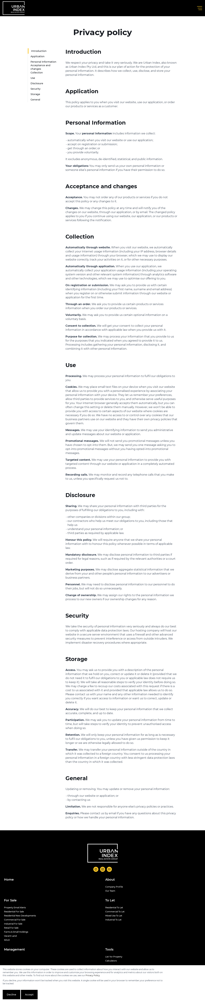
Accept (29, 994)
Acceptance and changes (40, 67)
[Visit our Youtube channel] (109, 869)
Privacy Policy (93, 975)
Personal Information (43, 61)
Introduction (39, 51)
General (35, 99)
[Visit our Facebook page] (96, 869)
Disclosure (37, 83)
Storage (35, 94)
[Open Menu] (199, 8)
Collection (37, 72)
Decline (11, 994)
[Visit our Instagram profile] (102, 869)
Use (33, 78)
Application (38, 56)
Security (35, 88)
